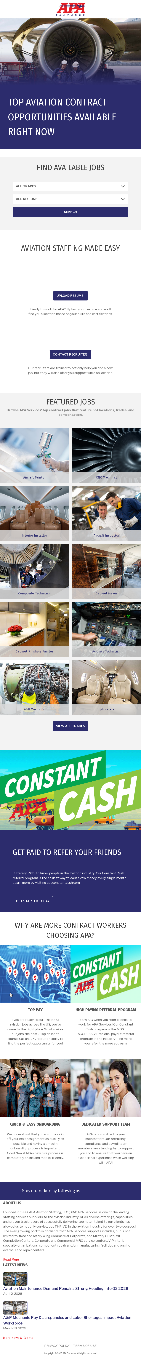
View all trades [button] (70, 726)
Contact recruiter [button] (70, 354)
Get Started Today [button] (33, 901)
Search (70, 212)
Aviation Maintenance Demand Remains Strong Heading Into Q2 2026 (65, 1288)
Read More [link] (11, 1260)
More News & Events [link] (18, 1338)
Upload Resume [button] (70, 295)
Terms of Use (85, 1346)
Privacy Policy (57, 1346)
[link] (87, 1190)
